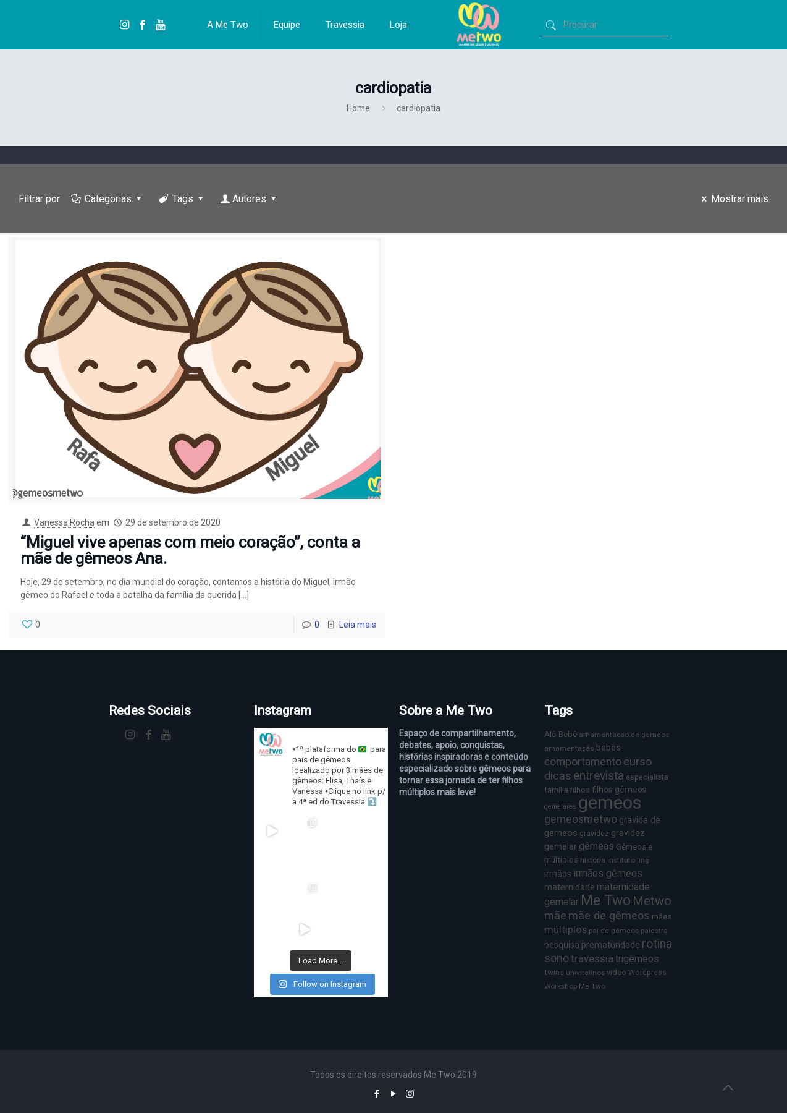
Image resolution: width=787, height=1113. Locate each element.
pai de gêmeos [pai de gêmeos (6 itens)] (614, 930)
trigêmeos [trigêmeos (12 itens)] (637, 959)
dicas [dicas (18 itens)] (557, 775)
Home (358, 108)
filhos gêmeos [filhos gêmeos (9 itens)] (619, 790)
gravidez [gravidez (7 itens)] (594, 833)
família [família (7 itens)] (556, 790)
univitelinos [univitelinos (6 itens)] (585, 972)
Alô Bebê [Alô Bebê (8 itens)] (560, 734)
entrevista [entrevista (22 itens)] (598, 776)
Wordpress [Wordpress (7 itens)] (647, 972)
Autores (249, 199)
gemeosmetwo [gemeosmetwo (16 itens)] (580, 819)
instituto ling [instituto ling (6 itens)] (628, 860)
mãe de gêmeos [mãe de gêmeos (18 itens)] (609, 915)
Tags (182, 199)
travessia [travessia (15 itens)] (592, 958)
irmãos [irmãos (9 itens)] (557, 874)
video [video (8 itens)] (616, 972)
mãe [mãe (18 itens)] (555, 915)
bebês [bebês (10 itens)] (608, 747)
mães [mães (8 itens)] (661, 916)
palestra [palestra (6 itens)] (654, 930)
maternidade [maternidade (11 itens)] (569, 887)
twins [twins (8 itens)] (554, 972)
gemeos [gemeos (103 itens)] (610, 802)
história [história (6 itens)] (592, 860)
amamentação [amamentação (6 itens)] (569, 748)
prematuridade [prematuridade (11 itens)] (610, 944)
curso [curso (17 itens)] (637, 761)
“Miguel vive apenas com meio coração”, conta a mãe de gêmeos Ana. (190, 550)
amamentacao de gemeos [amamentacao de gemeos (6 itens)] (624, 734)
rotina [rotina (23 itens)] (657, 944)
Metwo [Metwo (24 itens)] (652, 900)
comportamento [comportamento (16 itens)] (582, 762)
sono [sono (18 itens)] (556, 958)
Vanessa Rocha (64, 522)
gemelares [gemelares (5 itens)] (560, 807)
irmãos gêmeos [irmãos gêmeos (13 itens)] (607, 873)
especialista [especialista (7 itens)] (647, 777)
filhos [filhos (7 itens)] (580, 790)
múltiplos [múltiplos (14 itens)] (565, 930)
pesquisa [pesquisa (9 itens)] (561, 945)
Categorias (107, 199)
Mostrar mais (732, 199)
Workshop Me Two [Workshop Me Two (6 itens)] (574, 986)
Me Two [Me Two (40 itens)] (606, 900)
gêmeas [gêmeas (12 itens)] (596, 846)
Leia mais (357, 624)
